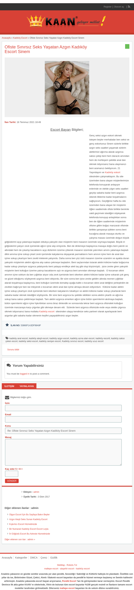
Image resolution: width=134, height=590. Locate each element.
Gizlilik (53, 557)
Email (8, 414)
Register (108, 7)
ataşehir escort (67, 568)
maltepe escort (51, 568)
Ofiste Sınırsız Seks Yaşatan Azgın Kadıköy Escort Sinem (46, 49)
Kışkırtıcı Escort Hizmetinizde (23, 524)
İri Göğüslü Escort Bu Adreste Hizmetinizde (29, 534)
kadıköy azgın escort (59, 338)
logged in (24, 373)
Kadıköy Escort (20, 38)
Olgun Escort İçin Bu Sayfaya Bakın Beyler (29, 514)
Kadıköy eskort (112, 172)
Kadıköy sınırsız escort (73, 341)
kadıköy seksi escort (28, 341)
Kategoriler (21, 557)
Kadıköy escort (47, 311)
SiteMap (61, 565)
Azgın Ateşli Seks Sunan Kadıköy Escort (28, 519)
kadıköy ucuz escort (94, 341)
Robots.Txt (72, 565)
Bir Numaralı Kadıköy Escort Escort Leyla (28, 529)
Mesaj (8, 437)
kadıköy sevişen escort (50, 341)
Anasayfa (6, 38)
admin (36, 492)
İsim (7, 403)
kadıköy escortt (103, 338)
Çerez (44, 557)
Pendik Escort (69, 581)
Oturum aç (119, 7)
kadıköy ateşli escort (38, 338)
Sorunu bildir (13, 349)
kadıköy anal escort (18, 338)
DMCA (33, 557)
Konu (8, 426)
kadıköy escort (83, 568)
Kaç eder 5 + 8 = (14, 469)
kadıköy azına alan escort (82, 338)
